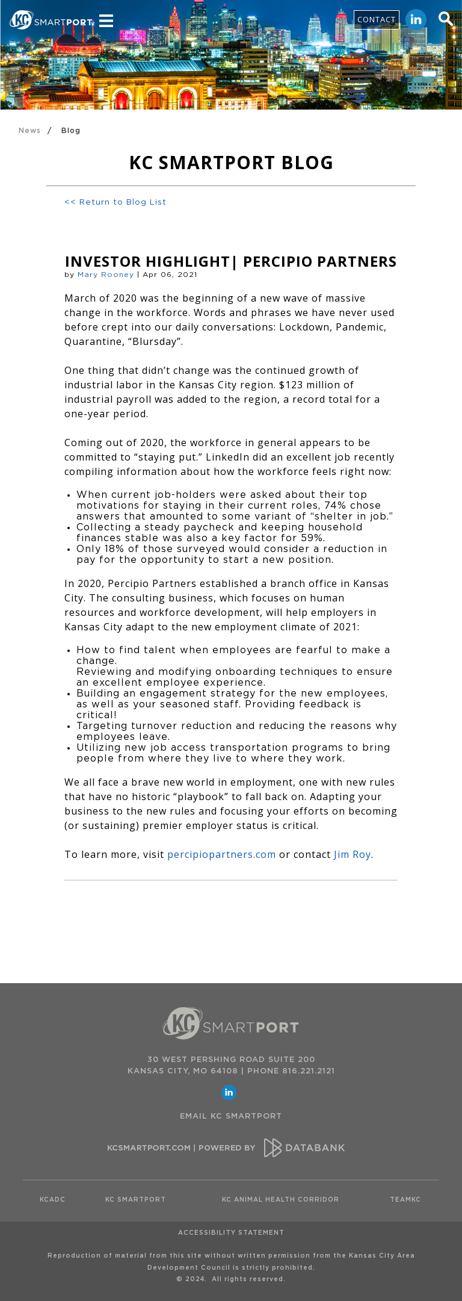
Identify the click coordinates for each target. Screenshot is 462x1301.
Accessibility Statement (231, 1233)
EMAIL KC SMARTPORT (231, 1116)
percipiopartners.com (221, 854)
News (30, 130)
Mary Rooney (106, 274)
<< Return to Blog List (115, 202)
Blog (71, 130)
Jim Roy (352, 854)
